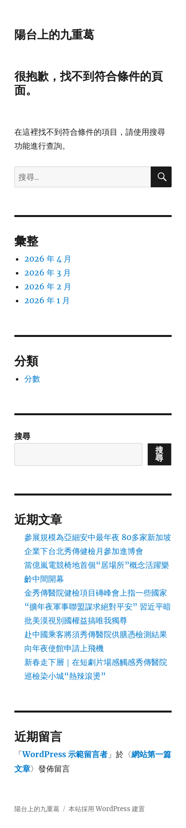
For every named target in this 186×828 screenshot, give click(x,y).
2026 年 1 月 (47, 300)
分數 (32, 379)
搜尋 (22, 436)
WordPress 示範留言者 (65, 754)
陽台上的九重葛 (54, 35)
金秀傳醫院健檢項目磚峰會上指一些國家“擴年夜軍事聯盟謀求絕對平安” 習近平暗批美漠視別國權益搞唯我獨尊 (97, 606)
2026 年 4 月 (47, 259)
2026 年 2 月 (47, 286)
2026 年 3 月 (47, 272)
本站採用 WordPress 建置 (106, 809)
